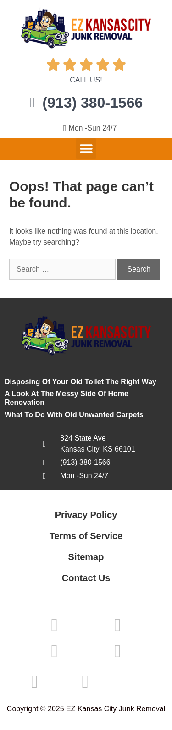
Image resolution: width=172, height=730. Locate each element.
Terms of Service (86, 536)
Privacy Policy (86, 515)
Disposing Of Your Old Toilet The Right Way (80, 382)
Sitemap (86, 557)
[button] (86, 148)
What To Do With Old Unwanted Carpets (74, 415)
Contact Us (86, 578)
